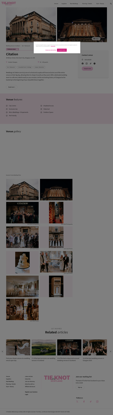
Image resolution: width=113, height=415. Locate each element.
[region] (57, 47)
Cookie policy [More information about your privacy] (53, 46)
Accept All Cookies (61, 50)
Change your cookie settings (50, 50)
